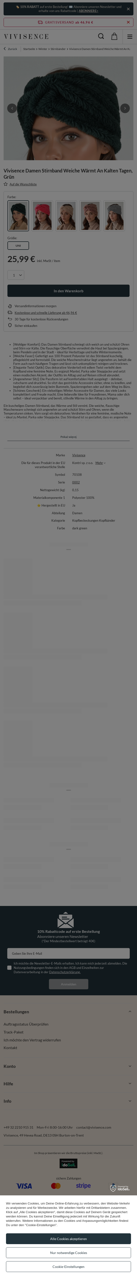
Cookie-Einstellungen (68, 1267)
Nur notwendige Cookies (68, 1253)
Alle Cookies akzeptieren (68, 1239)
